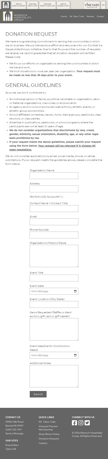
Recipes (90, 16)
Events (64, 16)
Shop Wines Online (49, 434)
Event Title (36, 272)
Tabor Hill (10, 449)
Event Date (37, 285)
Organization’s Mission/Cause (48, 242)
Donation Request (49, 438)
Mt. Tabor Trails (77, 16)
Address (35, 183)
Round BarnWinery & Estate (32, 5)
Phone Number (39, 229)
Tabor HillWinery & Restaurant (18, 5)
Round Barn (12, 445)
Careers (100, 16)
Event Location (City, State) (47, 299)
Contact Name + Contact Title (49, 203)
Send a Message (14, 433)
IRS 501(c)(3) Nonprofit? (45, 196)
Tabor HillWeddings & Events (63, 5)
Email (33, 216)
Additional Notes (40, 363)
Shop (103, 5)
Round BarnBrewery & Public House (47, 5)
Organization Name (42, 170)
